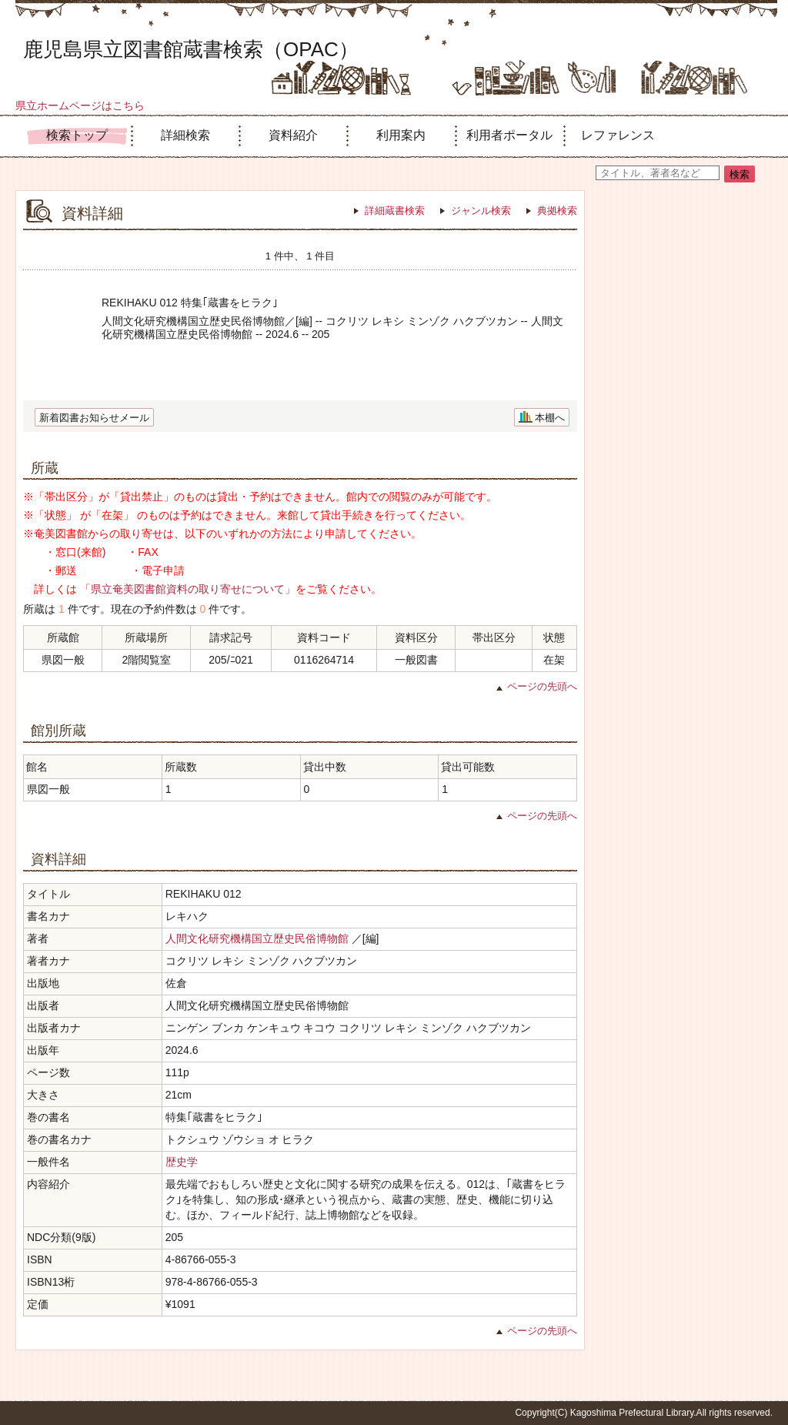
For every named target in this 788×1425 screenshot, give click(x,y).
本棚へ (550, 417)
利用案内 (401, 135)
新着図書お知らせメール (94, 417)
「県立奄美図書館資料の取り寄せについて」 (188, 589)
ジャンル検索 (481, 210)
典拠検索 (557, 210)
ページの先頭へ (542, 686)
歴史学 (181, 1162)
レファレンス (618, 135)
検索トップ (77, 135)
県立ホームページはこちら (80, 105)
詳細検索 (185, 135)
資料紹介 (293, 135)
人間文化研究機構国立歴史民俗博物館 (257, 938)
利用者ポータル (509, 135)
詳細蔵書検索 (395, 210)
